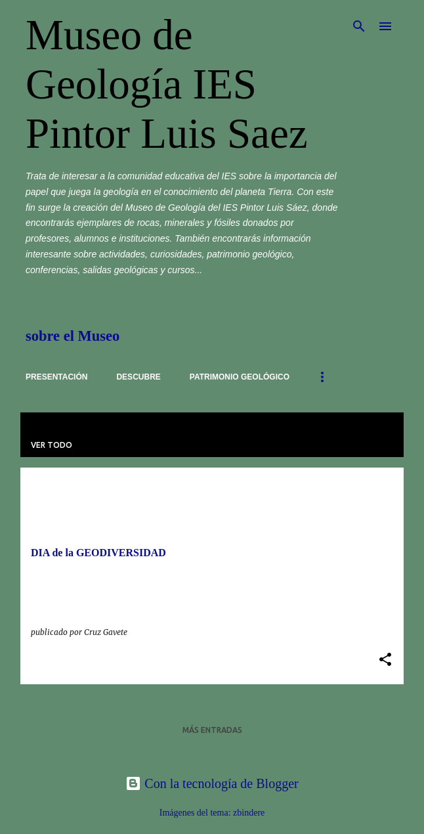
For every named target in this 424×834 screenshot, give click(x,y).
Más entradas (212, 730)
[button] (385, 660)
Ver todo (51, 445)
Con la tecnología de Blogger (211, 783)
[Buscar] (359, 26)
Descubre (138, 377)
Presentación (56, 377)
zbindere (249, 813)
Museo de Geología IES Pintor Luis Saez (167, 84)
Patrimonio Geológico (239, 377)
